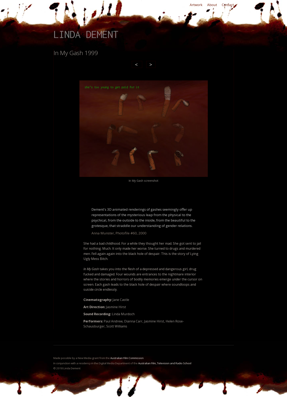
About (212, 4)
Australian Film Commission (127, 358)
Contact (228, 4)
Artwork (196, 4)
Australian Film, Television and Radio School (164, 363)
